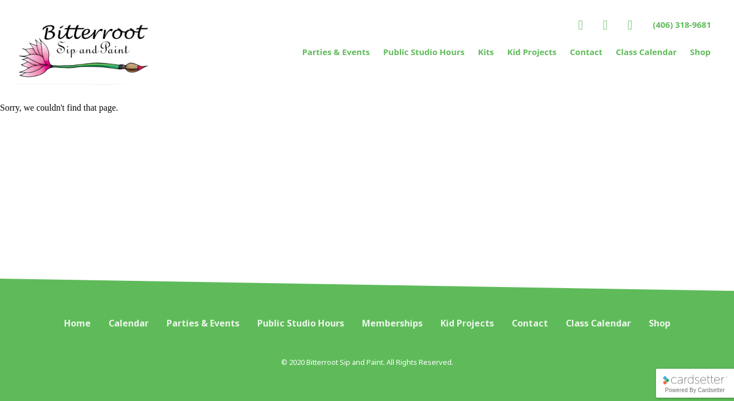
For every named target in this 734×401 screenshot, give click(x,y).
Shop (700, 51)
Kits (486, 51)
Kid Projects (532, 51)
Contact (586, 51)
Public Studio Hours (423, 51)
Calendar (129, 323)
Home (77, 323)
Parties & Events (336, 51)
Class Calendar (646, 51)
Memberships (392, 323)
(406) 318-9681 (682, 24)
